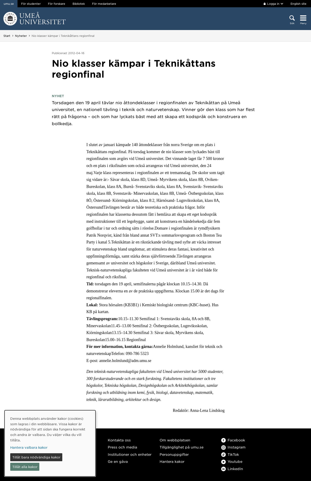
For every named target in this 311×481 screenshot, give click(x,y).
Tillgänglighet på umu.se (181, 447)
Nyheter (21, 36)
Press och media (122, 447)
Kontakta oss (119, 440)
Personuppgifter (174, 454)
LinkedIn (232, 468)
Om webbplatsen (175, 440)
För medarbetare (104, 3)
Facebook (233, 440)
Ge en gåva (118, 461)
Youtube (231, 461)
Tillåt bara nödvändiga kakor (36, 457)
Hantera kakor (172, 461)
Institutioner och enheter (129, 454)
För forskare (56, 3)
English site (298, 3)
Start (6, 36)
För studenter (31, 3)
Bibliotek (79, 3)
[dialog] (50, 443)
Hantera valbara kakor (29, 447)
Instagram (233, 447)
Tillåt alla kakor (25, 467)
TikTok (230, 454)
